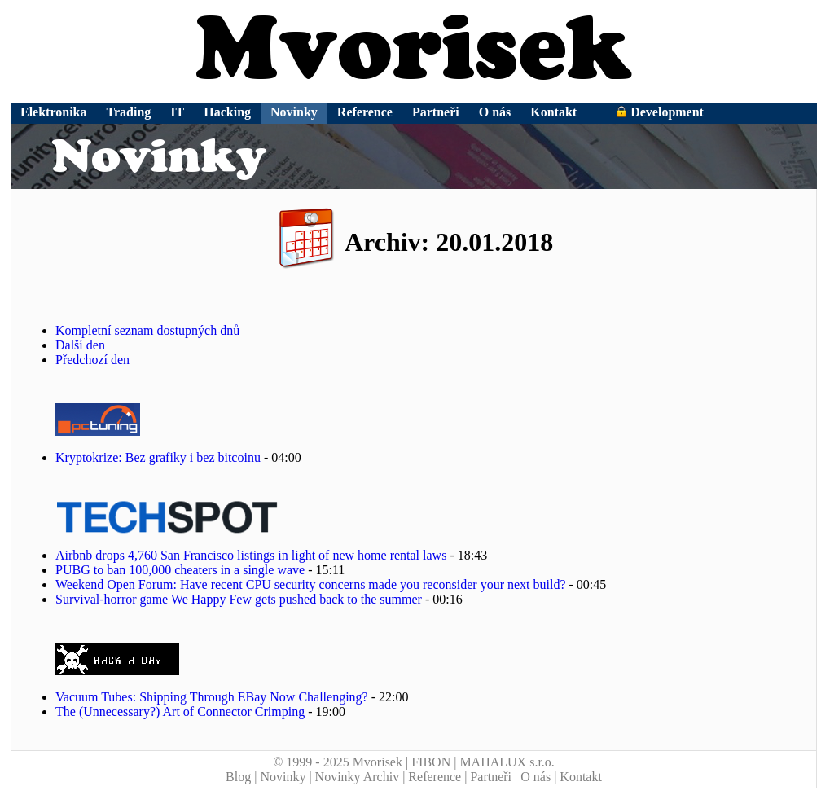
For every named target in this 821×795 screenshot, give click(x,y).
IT (177, 112)
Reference (365, 112)
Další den (80, 345)
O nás (495, 112)
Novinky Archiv (357, 777)
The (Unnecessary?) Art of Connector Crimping (180, 711)
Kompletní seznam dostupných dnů (147, 330)
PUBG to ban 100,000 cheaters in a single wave (180, 570)
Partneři (435, 112)
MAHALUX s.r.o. (506, 762)
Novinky (294, 112)
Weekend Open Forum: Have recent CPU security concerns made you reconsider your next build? (310, 584)
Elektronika (53, 112)
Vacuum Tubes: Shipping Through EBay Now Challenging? (211, 697)
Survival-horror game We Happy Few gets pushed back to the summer (238, 599)
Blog (238, 777)
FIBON (430, 762)
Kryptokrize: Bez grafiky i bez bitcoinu (158, 457)
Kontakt (553, 112)
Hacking (227, 112)
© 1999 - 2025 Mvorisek (337, 762)
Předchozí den (92, 360)
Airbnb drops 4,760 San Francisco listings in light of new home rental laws (250, 555)
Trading (129, 112)
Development (660, 112)
